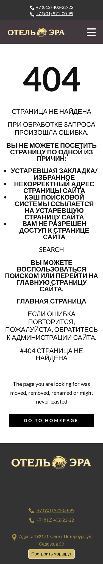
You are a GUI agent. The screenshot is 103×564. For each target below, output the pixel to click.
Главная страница (52, 301)
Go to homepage (51, 420)
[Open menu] (91, 32)
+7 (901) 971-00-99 (51, 13)
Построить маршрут (51, 553)
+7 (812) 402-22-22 (51, 7)
